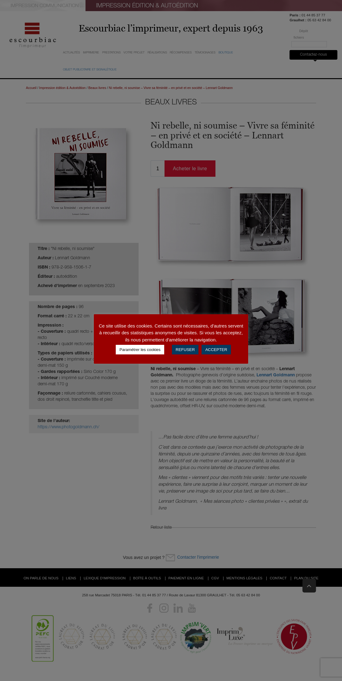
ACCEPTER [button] (216, 349)
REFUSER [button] (185, 349)
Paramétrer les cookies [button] (140, 349)
